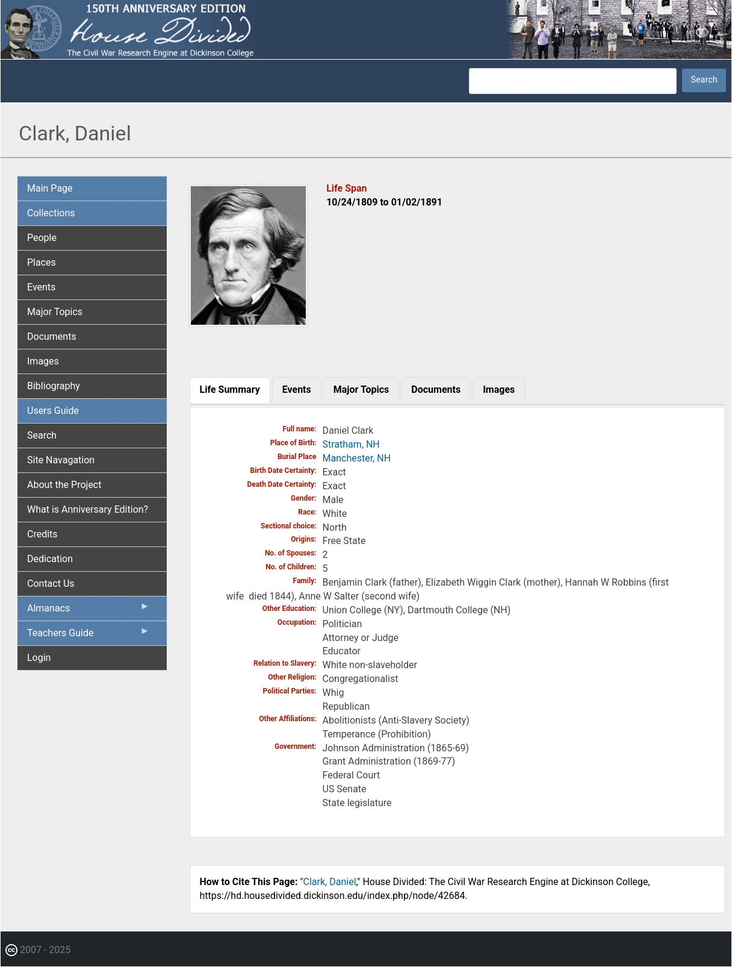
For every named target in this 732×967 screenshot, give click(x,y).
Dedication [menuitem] (50, 559)
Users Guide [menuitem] (53, 410)
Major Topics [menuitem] (54, 312)
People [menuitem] (42, 237)
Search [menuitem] (42, 435)
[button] (248, 322)
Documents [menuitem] (51, 336)
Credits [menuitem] (42, 534)
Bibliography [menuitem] (53, 386)
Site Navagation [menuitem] (61, 460)
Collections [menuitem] (51, 213)
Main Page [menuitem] (50, 188)
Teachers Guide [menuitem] (88, 635)
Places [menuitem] (41, 262)
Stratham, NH (351, 444)
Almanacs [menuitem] (88, 611)
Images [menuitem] (43, 361)
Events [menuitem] (41, 287)
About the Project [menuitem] (64, 484)
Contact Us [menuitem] (51, 583)
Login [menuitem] (39, 657)
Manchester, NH (357, 458)
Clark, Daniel (329, 881)
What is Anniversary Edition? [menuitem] (87, 509)
